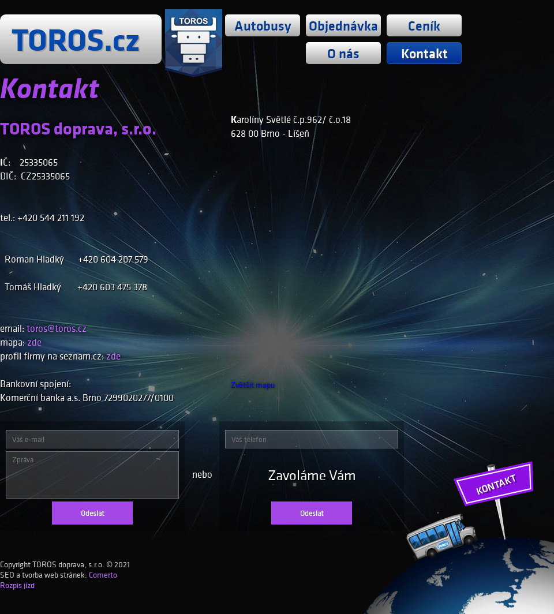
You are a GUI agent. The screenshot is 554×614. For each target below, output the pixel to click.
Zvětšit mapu (253, 385)
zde (34, 342)
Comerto (103, 575)
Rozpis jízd (17, 585)
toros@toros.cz (57, 328)
